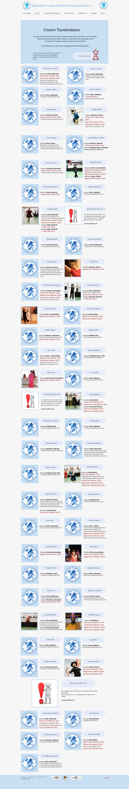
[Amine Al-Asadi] (95, 68)
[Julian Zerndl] (50, 467)
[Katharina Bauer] (92, 466)
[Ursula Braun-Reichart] (50, 713)
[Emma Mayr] (51, 372)
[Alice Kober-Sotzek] (50, 68)
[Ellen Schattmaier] (94, 350)
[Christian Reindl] (93, 285)
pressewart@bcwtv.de (90, 223)
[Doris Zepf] (51, 350)
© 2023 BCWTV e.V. (25, 778)
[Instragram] (107, 777)
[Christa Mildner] (50, 308)
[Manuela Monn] (51, 567)
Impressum (24, 777)
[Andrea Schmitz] (95, 89)
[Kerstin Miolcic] (94, 520)
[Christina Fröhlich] (93, 308)
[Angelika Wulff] (96, 109)
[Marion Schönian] (93, 567)
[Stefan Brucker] (94, 661)
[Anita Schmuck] (51, 137)
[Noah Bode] (93, 639)
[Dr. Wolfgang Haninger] (50, 756)
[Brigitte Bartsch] (52, 239)
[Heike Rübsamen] (51, 443)
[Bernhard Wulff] (96, 162)
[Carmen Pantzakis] (94, 239)
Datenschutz (31, 777)
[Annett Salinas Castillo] (96, 137)
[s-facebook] (105, 777)
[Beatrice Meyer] (51, 162)
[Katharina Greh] (51, 493)
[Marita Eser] (51, 590)
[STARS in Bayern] (84, 56)
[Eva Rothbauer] (95, 394)
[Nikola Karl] (50, 639)
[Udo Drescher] (94, 713)
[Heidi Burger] (95, 420)
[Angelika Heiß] (51, 109)
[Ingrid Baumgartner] (94, 443)
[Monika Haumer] (94, 614)
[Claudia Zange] (93, 329)
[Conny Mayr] (94, 261)
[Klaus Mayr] (94, 546)
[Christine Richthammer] (51, 285)
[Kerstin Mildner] (51, 546)
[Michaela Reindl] (50, 614)
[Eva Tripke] (94, 372)
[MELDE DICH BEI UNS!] (95, 209)
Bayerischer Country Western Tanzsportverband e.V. (62, 5)
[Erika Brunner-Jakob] (50, 420)
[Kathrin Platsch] (94, 494)
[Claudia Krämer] (50, 329)
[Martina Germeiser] (95, 590)
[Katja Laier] (49, 520)
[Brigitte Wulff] (52, 209)
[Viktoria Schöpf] (94, 734)
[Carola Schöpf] (51, 261)
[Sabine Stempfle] (50, 661)
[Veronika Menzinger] (50, 734)
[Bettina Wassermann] (51, 186)
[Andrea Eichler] (51, 89)
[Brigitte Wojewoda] (95, 186)
